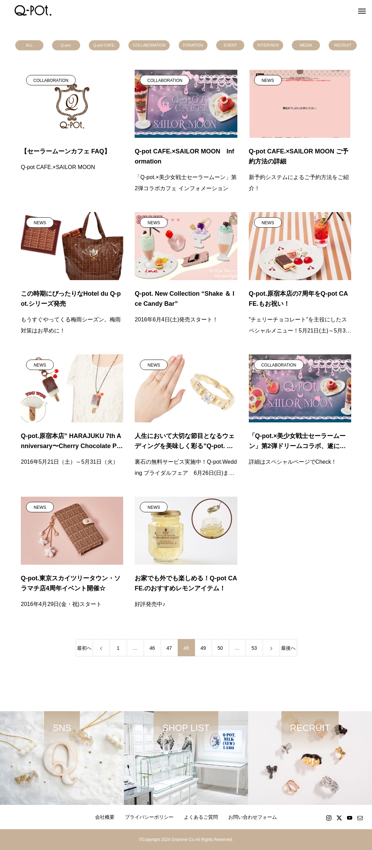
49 (203, 648)
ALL (29, 45)
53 (254, 648)
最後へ (288, 648)
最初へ (84, 648)
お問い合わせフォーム (252, 817)
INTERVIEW (268, 45)
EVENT (230, 45)
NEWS (268, 80)
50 (220, 648)
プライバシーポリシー (149, 817)
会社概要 (105, 817)
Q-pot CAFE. (104, 45)
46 (152, 648)
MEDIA (306, 45)
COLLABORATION (149, 45)
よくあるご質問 (201, 817)
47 (169, 648)
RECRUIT (343, 45)
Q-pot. (66, 45)
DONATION (193, 45)
